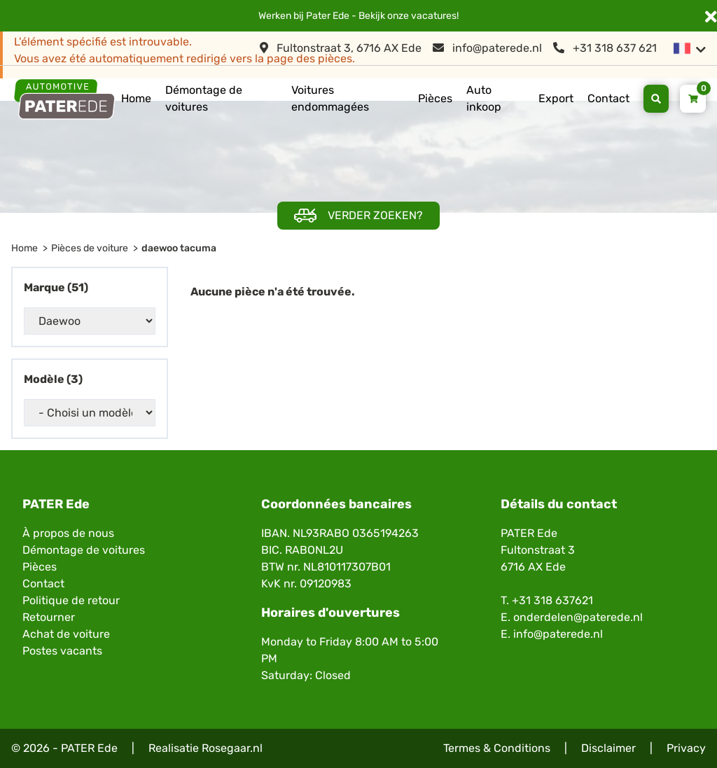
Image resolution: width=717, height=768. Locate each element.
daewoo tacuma (178, 248)
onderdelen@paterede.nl (578, 617)
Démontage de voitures (203, 98)
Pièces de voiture (89, 248)
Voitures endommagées (330, 98)
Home (136, 98)
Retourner (48, 617)
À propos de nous (68, 533)
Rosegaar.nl (232, 748)
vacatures (434, 16)
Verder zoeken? (358, 216)
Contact (608, 98)
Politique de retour (71, 600)
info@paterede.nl (487, 48)
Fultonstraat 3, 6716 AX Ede (341, 48)
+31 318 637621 (552, 600)
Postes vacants (62, 650)
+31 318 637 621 (605, 48)
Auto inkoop (483, 98)
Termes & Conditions (496, 748)
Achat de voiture (66, 634)
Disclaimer (608, 748)
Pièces (435, 98)
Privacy (686, 748)
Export (555, 98)
